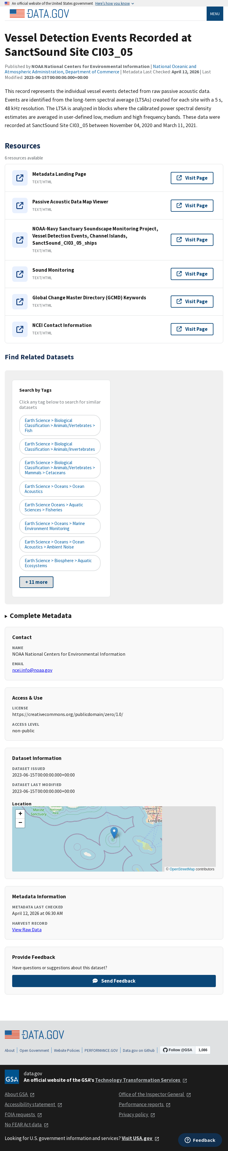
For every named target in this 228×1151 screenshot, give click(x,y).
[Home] (39, 14)
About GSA (20, 1094)
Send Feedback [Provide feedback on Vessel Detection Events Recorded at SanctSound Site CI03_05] (114, 981)
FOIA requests (23, 1114)
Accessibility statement (33, 1104)
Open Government (34, 1050)
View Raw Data (27, 929)
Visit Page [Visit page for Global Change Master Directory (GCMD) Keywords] (192, 301)
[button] (114, 833)
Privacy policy (137, 1114)
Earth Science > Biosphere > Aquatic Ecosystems (58, 563)
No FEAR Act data (27, 1124)
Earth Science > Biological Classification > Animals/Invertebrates (60, 446)
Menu (215, 13)
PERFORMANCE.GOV (101, 1050)
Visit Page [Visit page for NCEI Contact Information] (192, 329)
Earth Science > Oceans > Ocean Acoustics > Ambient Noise (54, 544)
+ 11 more (36, 582)
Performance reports (145, 1104)
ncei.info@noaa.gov (32, 670)
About (10, 1050)
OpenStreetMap (182, 869)
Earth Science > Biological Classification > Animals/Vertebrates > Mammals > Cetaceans (60, 468)
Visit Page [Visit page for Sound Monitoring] (192, 274)
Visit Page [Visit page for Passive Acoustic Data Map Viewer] (192, 205)
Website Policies (67, 1050)
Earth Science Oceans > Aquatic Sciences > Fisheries (54, 507)
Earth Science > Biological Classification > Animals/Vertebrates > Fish (60, 426)
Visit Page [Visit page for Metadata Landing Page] (192, 178)
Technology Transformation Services (141, 1080)
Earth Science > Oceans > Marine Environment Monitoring (55, 526)
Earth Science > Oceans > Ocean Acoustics (54, 488)
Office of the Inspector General (155, 1094)
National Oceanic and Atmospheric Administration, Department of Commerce (100, 69)
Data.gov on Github (139, 1050)
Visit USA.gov (140, 1138)
